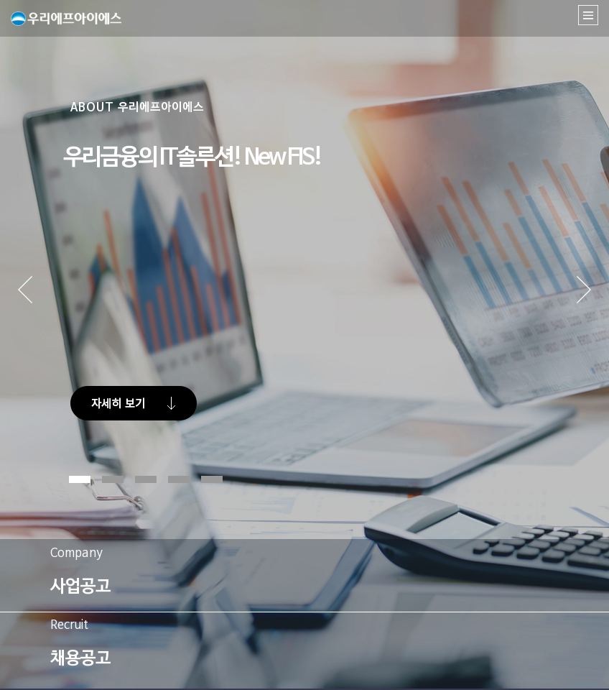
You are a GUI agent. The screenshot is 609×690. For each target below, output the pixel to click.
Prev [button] (46, 305)
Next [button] (584, 305)
